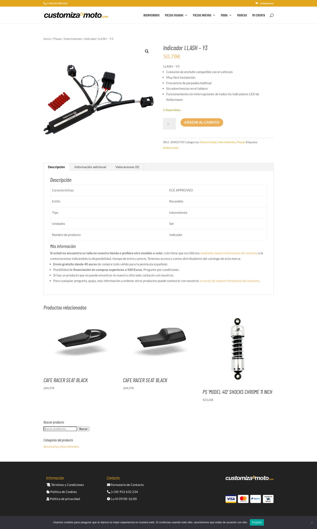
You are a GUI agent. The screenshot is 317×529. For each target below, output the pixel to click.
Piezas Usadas (174, 15)
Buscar (83, 429)
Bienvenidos (151, 15)
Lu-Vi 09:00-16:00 (122, 499)
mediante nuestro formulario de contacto (229, 253)
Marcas (242, 15)
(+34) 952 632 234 (122, 492)
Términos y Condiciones (65, 485)
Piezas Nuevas (202, 15)
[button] (147, 51)
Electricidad (208, 142)
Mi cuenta (258, 15)
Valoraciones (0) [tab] (127, 167)
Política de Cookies (61, 492)
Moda (224, 15)
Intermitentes (73, 38)
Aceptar (257, 522)
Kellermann (171, 147)
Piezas (57, 38)
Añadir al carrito (202, 122)
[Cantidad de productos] (169, 124)
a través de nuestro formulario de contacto (229, 281)
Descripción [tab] (56, 167)
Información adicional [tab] (90, 167)
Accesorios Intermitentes (61, 446)
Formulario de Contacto (125, 485)
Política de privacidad (63, 499)
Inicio (47, 38)
